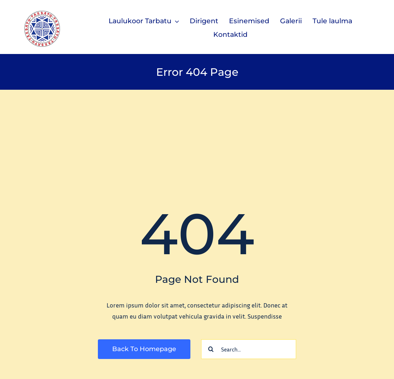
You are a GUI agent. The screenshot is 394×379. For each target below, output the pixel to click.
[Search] (211, 349)
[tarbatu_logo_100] (42, 14)
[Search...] (248, 349)
